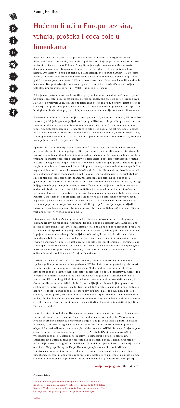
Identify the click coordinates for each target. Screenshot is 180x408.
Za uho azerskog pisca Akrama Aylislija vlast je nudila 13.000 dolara (69, 385)
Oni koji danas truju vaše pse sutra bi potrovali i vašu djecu (64, 391)
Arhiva (37, 398)
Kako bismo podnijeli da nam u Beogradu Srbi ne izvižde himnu (66, 381)
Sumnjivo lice (45, 11)
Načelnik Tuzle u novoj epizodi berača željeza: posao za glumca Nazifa (70, 388)
